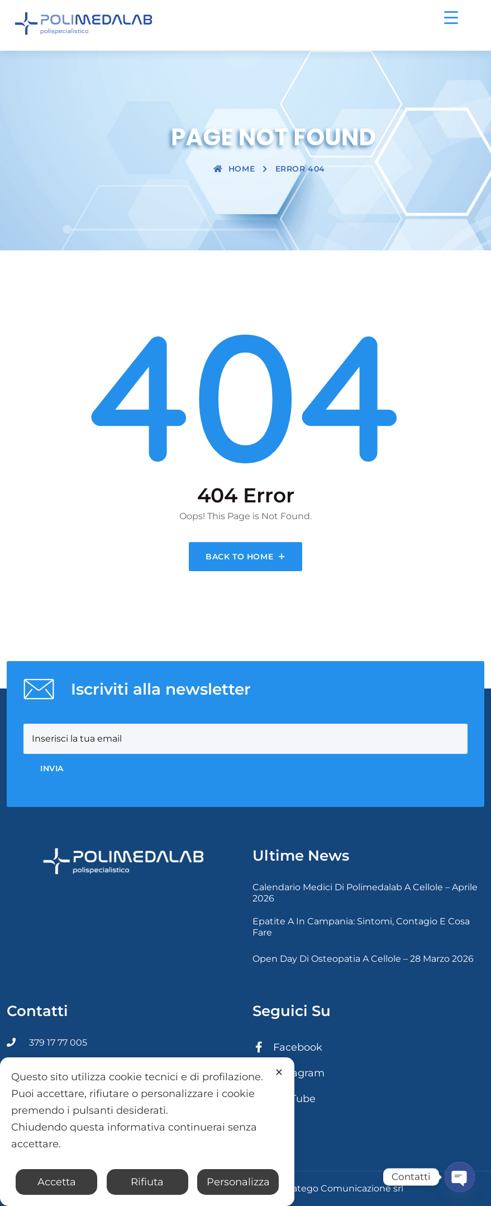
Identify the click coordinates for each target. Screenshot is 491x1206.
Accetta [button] (56, 1182)
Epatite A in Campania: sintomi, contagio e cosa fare (361, 927)
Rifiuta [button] (147, 1182)
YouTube (284, 1099)
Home (234, 169)
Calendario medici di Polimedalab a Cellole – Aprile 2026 (365, 893)
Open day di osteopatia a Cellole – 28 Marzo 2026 (363, 958)
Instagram (288, 1073)
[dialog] (147, 1131)
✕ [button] (279, 1072)
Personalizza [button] (238, 1182)
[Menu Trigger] (451, 17)
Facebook (287, 1047)
